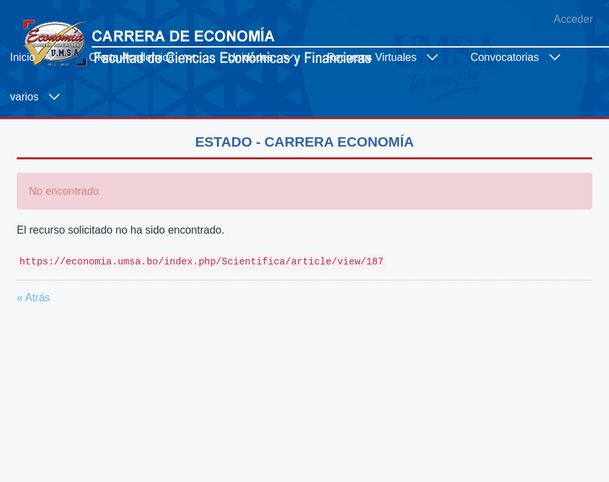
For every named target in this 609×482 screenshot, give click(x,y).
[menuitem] (39, 57)
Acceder (573, 19)
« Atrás (33, 297)
